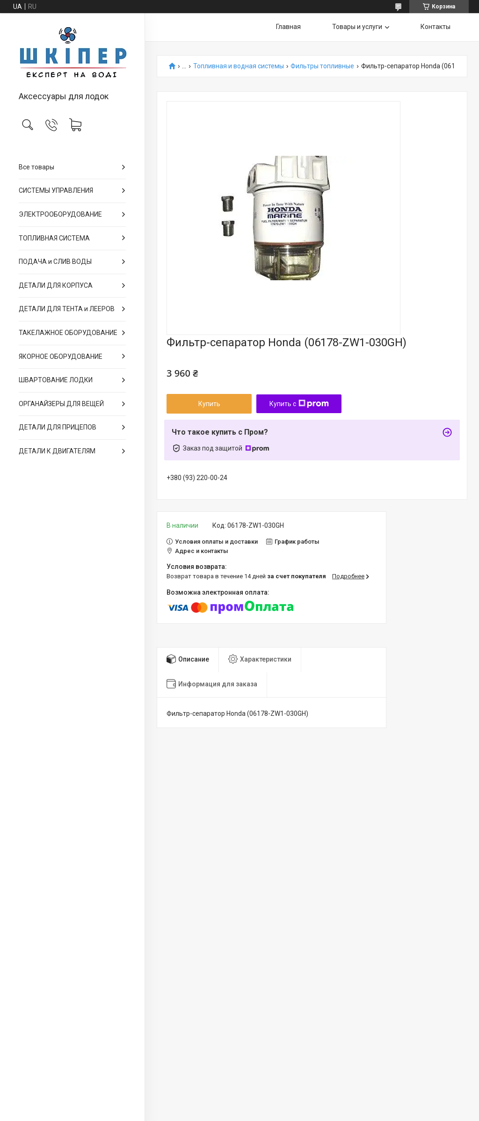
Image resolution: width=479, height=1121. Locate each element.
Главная (288, 26)
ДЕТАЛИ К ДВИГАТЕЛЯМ (57, 451)
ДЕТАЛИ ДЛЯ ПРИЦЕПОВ (57, 427)
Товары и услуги (357, 26)
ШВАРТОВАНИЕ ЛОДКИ (56, 380)
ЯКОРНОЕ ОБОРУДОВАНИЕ (60, 356)
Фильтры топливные (322, 66)
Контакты (435, 26)
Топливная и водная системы (238, 66)
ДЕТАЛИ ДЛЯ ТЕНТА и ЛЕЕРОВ (67, 309)
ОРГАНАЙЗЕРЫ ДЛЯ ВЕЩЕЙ (61, 404)
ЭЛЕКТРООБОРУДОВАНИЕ (60, 214)
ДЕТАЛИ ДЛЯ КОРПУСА (56, 285)
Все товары (36, 167)
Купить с (299, 404)
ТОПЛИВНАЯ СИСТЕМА (54, 238)
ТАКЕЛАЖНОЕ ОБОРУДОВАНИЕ (68, 332)
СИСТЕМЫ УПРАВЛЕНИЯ (56, 190)
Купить (209, 404)
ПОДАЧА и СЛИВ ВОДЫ (55, 261)
